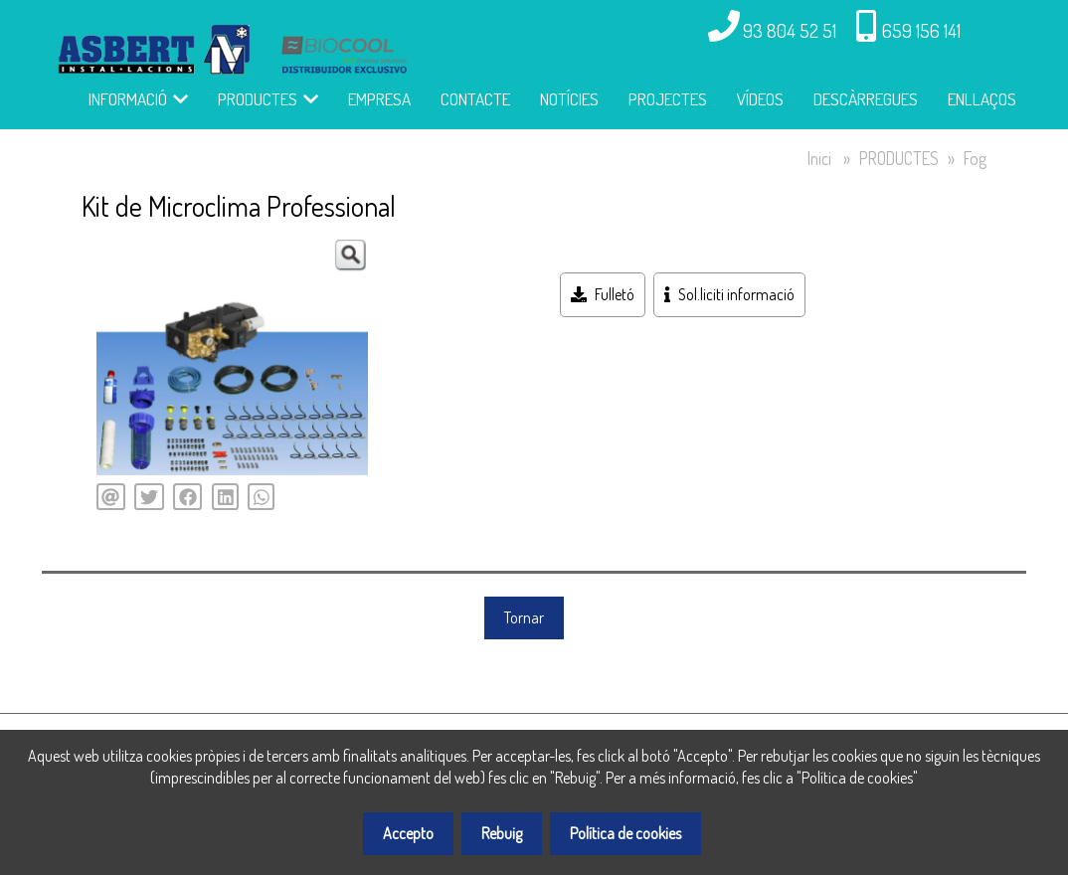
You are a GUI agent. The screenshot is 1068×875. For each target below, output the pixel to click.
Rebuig (501, 833)
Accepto (408, 833)
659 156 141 (921, 30)
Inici (819, 158)
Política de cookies (625, 833)
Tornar (524, 617)
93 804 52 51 (789, 30)
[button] (350, 255)
